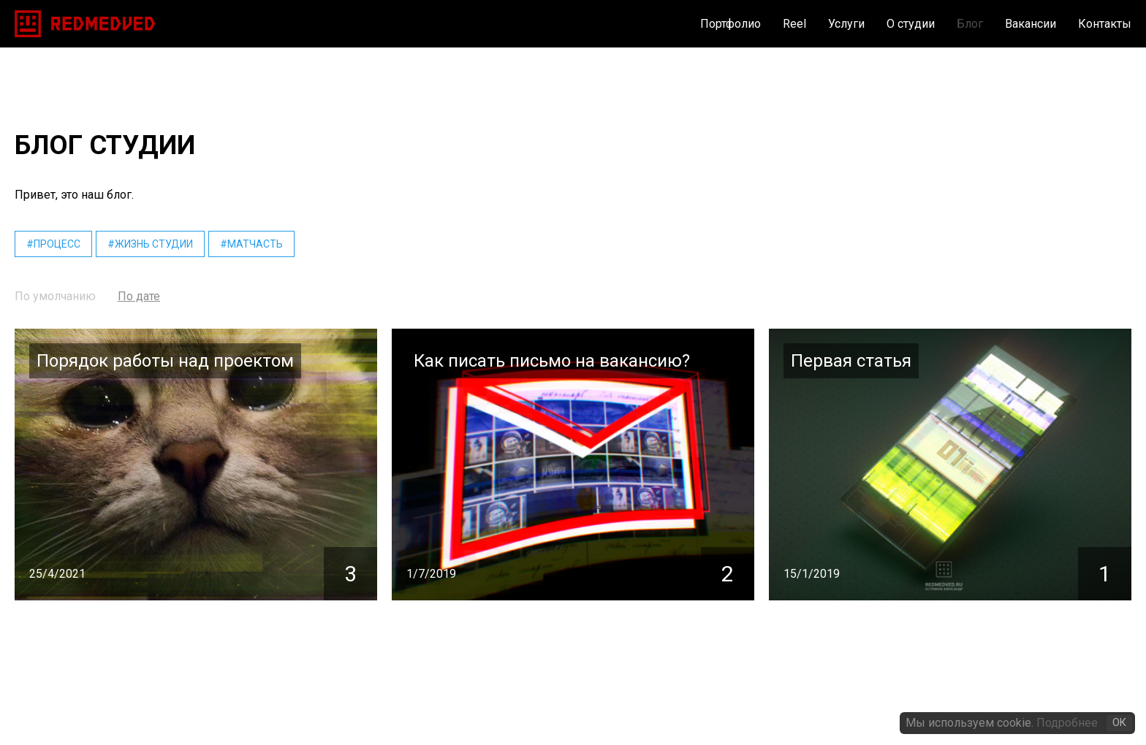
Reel (794, 24)
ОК (1119, 723)
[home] (85, 23)
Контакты (1104, 24)
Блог (970, 24)
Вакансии (1030, 24)
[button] (835, 24)
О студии (911, 24)
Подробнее (1067, 723)
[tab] (55, 296)
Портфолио (730, 24)
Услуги (846, 24)
